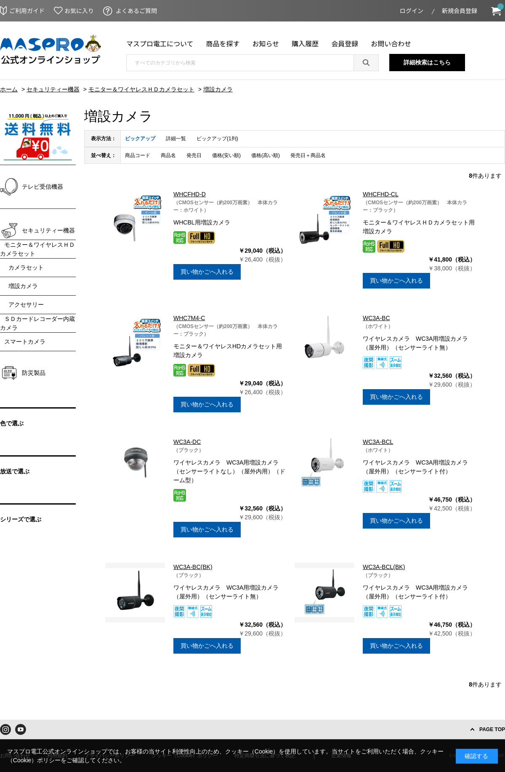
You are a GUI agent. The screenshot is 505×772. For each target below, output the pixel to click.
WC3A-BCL (378, 441)
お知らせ (265, 43)
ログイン (411, 10)
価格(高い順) (265, 155)
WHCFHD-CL (381, 194)
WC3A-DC (187, 441)
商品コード (137, 155)
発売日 (194, 155)
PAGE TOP (492, 729)
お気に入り (79, 10)
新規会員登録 (459, 10)
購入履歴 (305, 43)
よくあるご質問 (136, 10)
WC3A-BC (376, 318)
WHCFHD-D (189, 194)
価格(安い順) (226, 155)
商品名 (168, 155)
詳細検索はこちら (427, 62)
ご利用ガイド (27, 10)
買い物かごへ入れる (207, 271)
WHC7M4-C (189, 318)
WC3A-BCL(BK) (384, 567)
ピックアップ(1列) (217, 139)
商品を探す (223, 43)
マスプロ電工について (160, 43)
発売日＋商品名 (308, 155)
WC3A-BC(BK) (193, 567)
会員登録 (344, 43)
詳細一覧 (176, 139)
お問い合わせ (391, 43)
